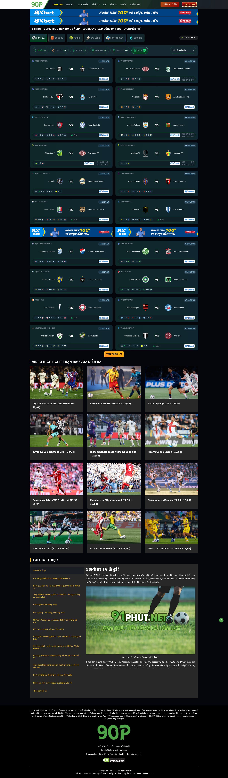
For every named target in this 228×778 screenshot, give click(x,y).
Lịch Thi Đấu (83, 4)
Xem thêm (114, 354)
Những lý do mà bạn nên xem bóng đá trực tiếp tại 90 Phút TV (56, 656)
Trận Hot (59, 50)
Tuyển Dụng (135, 4)
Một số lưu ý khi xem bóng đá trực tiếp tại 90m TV (52, 683)
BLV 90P (79, 50)
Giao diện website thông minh (45, 604)
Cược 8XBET (189, 4)
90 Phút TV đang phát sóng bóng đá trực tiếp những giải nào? (55, 621)
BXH (104, 4)
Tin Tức (123, 4)
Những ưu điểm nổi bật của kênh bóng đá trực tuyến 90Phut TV (56, 587)
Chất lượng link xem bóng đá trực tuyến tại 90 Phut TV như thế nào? (56, 647)
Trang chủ (57, 4)
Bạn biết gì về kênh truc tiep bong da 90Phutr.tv (51, 578)
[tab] (38, 38)
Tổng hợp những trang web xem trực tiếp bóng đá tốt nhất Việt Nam (56, 666)
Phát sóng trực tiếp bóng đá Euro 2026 (48, 629)
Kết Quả (113, 4)
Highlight (70, 4)
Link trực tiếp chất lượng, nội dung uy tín (49, 612)
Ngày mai (120, 50)
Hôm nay (99, 50)
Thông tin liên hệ (40, 691)
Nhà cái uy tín (170, 4)
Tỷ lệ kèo (96, 4)
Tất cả (140, 50)
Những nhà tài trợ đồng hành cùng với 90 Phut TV (52, 675)
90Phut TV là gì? (39, 570)
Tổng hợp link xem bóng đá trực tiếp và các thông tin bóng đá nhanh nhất (56, 595)
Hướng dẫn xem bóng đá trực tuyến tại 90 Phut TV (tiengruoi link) (57, 637)
